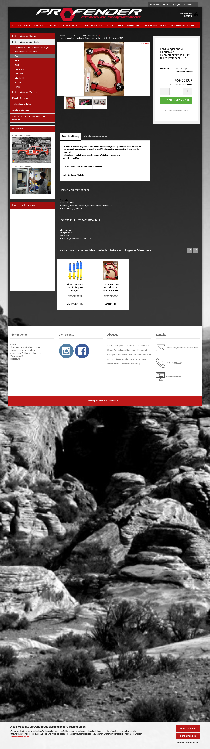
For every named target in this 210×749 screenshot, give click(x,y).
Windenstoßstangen (182, 25)
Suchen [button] (154, 5)
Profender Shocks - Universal (27, 25)
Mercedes (19, 74)
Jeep (17, 65)
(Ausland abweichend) (184, 72)
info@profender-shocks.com (185, 348)
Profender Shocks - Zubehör (98, 25)
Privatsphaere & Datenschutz (22, 351)
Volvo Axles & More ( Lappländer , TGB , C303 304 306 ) (29, 118)
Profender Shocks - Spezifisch (63, 25)
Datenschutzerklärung (19, 737)
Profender (145, 44)
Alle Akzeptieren (188, 728)
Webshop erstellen (95, 401)
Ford (16, 57)
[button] (165, 4)
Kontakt (13, 345)
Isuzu (17, 61)
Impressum (15, 359)
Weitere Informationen (187, 742)
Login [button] (176, 5)
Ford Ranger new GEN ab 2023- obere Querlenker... (111, 288)
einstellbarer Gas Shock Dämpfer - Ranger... (75, 288)
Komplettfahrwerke (128, 25)
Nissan (18, 83)
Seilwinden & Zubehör (155, 25)
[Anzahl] (176, 91)
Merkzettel (190, 5)
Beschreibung (70, 137)
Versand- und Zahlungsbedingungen (25, 354)
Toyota (17, 87)
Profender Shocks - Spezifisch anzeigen (32, 48)
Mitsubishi (19, 79)
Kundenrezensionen (96, 137)
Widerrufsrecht (16, 356)
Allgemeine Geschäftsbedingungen (25, 348)
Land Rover (19, 70)
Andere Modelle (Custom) (26, 52)
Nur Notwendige (188, 736)
